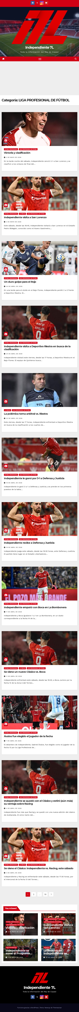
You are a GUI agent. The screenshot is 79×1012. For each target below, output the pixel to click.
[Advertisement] (39, 78)
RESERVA (46, 947)
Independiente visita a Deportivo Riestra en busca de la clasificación (37, 348)
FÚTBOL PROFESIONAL (11, 149)
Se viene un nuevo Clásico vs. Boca (24, 671)
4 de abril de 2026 (14, 808)
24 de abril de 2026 (14, 286)
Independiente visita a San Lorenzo (25, 217)
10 (45, 894)
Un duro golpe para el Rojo (20, 281)
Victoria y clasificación (17, 152)
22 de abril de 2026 (14, 418)
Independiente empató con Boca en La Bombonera (35, 607)
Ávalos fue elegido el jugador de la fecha (28, 736)
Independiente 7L (39, 47)
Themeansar (57, 1008)
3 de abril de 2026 (13, 873)
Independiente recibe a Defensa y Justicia (29, 542)
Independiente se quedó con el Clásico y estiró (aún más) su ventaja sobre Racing (38, 802)
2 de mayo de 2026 (13, 157)
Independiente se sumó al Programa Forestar (18, 953)
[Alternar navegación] (39, 59)
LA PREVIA (22, 213)
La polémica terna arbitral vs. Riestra (26, 413)
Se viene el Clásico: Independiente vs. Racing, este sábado (38, 868)
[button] (76, 59)
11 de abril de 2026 (14, 612)
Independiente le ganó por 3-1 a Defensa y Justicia (34, 478)
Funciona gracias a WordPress (28, 1008)
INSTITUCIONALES (11, 947)
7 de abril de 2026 (13, 741)
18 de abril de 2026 (14, 483)
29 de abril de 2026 (54, 957)
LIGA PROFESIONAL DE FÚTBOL (28, 149)
